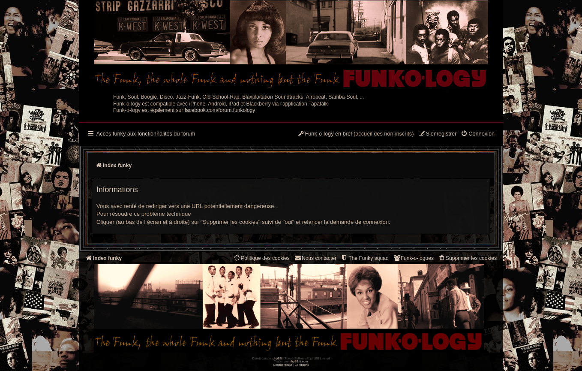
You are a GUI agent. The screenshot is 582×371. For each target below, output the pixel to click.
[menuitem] (478, 134)
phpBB (277, 358)
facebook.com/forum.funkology (220, 110)
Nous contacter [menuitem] (315, 258)
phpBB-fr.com (299, 361)
